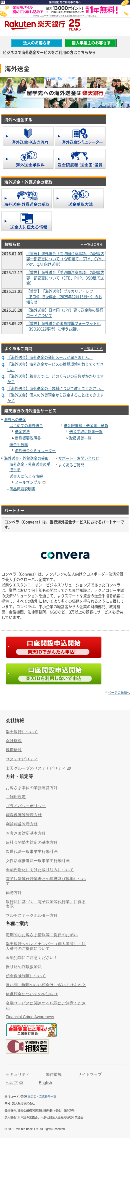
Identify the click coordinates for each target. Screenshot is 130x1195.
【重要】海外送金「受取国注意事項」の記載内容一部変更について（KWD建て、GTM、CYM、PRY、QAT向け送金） (65, 259)
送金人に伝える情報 (26, 476)
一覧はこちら (93, 244)
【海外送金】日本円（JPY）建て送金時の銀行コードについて (64, 312)
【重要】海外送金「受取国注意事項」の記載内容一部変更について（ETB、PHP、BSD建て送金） (65, 278)
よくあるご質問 (71, 465)
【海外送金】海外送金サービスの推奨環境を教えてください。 (55, 366)
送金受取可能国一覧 (86, 431)
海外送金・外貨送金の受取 (26, 458)
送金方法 (22, 431)
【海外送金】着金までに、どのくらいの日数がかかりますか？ (55, 378)
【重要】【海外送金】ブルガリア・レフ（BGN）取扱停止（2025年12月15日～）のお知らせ (64, 296)
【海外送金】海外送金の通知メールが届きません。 (50, 357)
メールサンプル (28, 482)
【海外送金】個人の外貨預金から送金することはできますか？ (55, 397)
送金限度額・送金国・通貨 (86, 425)
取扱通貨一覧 (80, 438)
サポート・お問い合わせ (78, 458)
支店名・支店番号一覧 (42, 1096)
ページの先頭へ (119, 692)
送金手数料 (18, 444)
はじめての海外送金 (26, 425)
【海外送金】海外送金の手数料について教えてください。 (55, 388)
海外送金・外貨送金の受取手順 (29, 467)
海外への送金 (15, 419)
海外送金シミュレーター (35, 450)
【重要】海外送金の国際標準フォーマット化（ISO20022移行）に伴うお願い (63, 326)
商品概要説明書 (28, 438)
